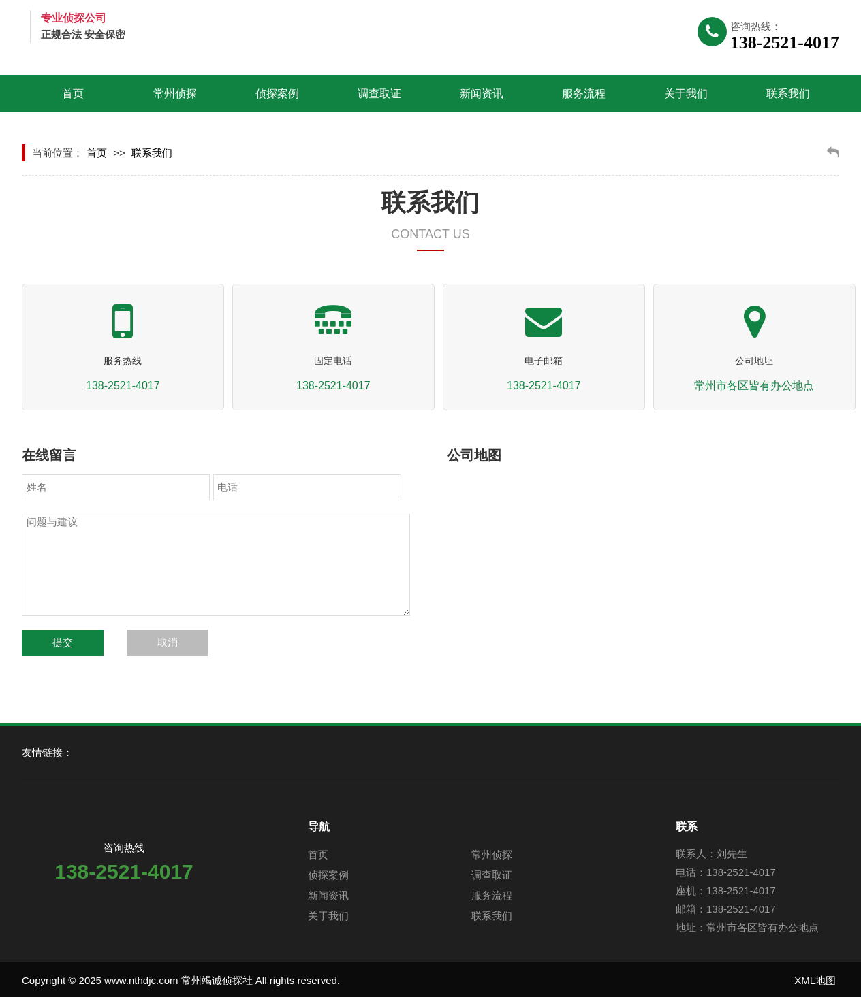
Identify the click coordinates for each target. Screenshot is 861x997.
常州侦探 (175, 93)
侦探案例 (277, 93)
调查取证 (379, 93)
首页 (73, 93)
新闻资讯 (481, 93)
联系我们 (788, 93)
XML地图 (815, 980)
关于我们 (686, 93)
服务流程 (584, 93)
